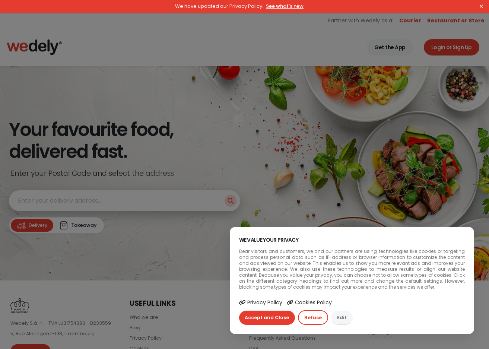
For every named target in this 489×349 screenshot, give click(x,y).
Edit (342, 317)
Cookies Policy (309, 302)
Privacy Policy (260, 302)
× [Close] (481, 6)
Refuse (313, 317)
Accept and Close (267, 317)
